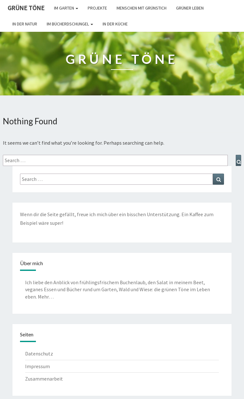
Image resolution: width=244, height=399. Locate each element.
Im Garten (66, 8)
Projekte (97, 8)
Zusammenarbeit (44, 378)
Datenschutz (39, 353)
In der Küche (115, 24)
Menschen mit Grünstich (141, 8)
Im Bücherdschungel (70, 24)
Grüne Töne (26, 8)
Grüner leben (190, 8)
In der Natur (24, 24)
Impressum (37, 366)
